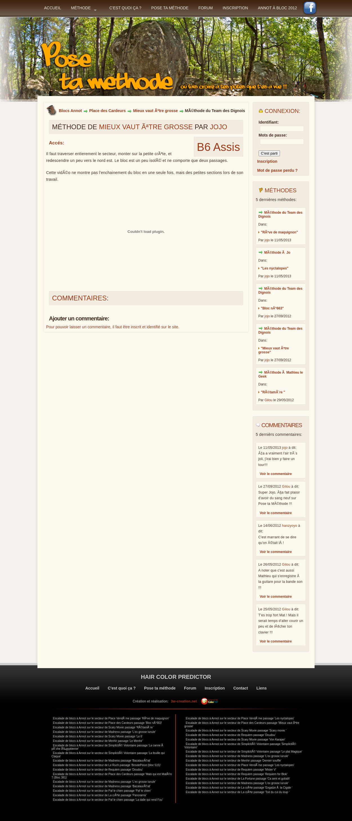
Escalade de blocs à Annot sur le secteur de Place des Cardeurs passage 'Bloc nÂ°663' (107, 722)
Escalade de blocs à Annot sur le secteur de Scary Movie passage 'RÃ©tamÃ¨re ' (103, 727)
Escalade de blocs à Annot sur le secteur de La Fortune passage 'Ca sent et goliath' (238, 778)
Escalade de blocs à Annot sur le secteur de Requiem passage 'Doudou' (98, 769)
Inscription (235, 8)
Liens (261, 688)
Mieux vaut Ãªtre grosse (155, 110)
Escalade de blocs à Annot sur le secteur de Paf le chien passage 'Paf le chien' (102, 790)
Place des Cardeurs (107, 110)
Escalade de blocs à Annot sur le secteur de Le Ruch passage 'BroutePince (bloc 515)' (107, 765)
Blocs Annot (70, 110)
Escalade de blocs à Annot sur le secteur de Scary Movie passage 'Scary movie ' (236, 730)
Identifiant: (269, 122)
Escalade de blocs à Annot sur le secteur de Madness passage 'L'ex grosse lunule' (104, 731)
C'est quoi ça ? (125, 8)
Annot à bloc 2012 (277, 8)
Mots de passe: (273, 135)
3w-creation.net (184, 701)
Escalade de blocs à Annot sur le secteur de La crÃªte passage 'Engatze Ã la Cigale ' (239, 787)
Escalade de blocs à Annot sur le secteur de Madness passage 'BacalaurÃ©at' (102, 760)
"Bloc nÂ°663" (272, 308)
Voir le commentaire (276, 474)
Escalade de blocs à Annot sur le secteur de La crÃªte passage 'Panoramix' (100, 795)
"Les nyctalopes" (274, 268)
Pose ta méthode (170, 8)
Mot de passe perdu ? (277, 170)
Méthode (84, 9)
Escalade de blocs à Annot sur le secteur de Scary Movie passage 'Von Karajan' (235, 739)
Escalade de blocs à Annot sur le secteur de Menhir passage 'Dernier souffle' (233, 760)
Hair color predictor (176, 677)
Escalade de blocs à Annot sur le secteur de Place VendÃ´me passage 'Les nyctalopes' (240, 718)
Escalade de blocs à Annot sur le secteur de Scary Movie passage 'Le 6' (98, 736)
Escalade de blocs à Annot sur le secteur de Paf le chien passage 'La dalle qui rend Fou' (108, 799)
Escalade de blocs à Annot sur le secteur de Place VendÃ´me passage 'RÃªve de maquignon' (111, 718)
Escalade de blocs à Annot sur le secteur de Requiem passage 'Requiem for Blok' (236, 774)
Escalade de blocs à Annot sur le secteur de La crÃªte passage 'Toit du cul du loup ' (238, 792)
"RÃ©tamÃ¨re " (273, 392)
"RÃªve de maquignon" (279, 232)
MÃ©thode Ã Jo (277, 253)
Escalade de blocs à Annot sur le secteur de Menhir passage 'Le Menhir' (98, 740)
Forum (205, 8)
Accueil (52, 8)
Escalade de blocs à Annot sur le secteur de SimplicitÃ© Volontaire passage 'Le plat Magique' (244, 751)
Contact (240, 688)
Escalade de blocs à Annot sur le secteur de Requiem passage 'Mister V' (231, 769)
